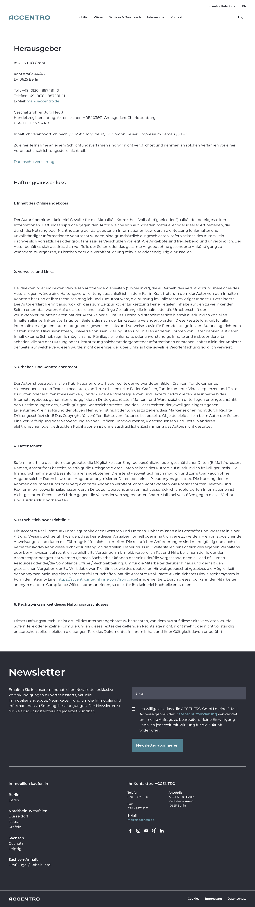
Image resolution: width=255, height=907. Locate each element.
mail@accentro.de (141, 820)
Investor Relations (221, 6)
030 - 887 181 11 (138, 808)
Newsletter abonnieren (157, 745)
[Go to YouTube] (146, 831)
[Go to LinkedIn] (162, 831)
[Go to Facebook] (130, 831)
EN (244, 6)
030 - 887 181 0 (138, 797)
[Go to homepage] (29, 17)
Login (242, 17)
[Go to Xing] (154, 831)
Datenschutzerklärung (196, 714)
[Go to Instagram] (138, 831)
